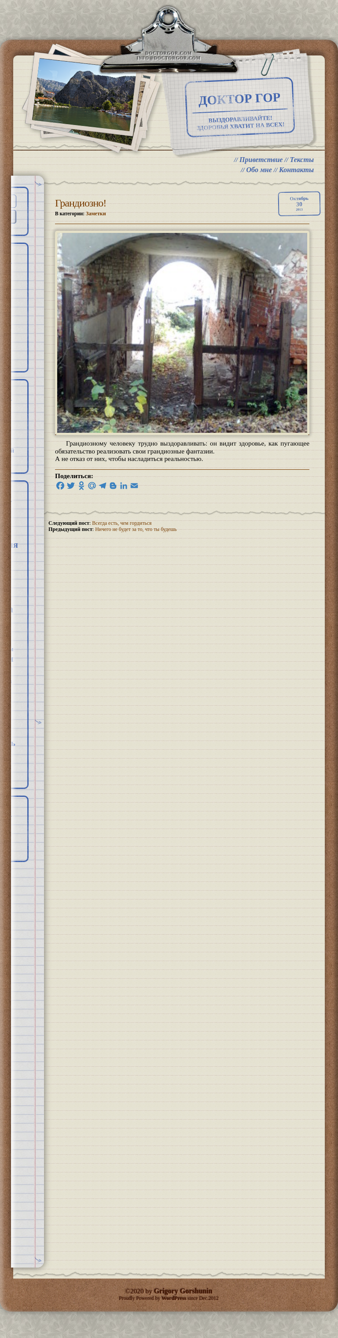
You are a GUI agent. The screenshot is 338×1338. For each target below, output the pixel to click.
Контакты (296, 182)
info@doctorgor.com (169, 61)
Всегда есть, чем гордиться (122, 536)
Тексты (302, 171)
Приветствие (260, 171)
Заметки (97, 225)
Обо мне (259, 182)
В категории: (81, 226)
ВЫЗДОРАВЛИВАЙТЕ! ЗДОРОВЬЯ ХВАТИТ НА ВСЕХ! (231, 128)
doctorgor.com (169, 55)
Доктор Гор (230, 104)
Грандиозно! (80, 215)
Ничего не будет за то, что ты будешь (136, 542)
